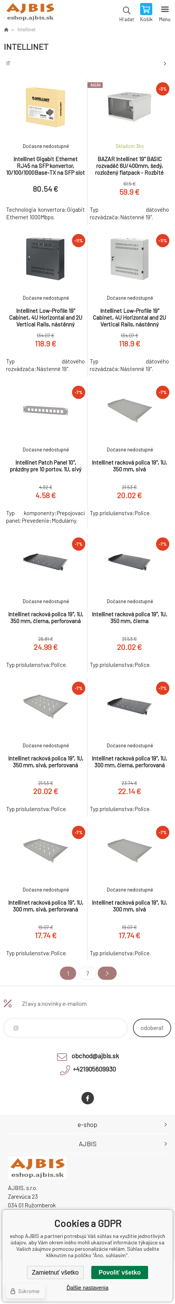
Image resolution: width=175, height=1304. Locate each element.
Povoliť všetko (120, 1272)
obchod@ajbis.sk (95, 1055)
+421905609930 (94, 1069)
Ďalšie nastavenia (88, 1288)
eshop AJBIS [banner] (30, 13)
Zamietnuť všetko (55, 1272)
